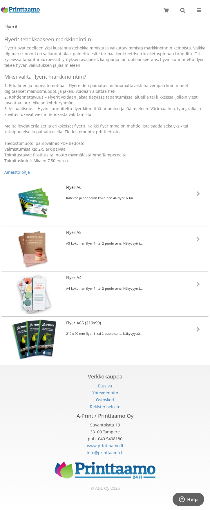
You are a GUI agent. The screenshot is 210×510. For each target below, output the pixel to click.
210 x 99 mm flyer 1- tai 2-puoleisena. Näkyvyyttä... (104, 333)
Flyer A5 (74, 232)
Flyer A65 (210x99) (83, 323)
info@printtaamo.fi (105, 452)
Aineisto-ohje (17, 172)
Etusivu (105, 386)
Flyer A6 (74, 187)
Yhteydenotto (105, 393)
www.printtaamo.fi (105, 445)
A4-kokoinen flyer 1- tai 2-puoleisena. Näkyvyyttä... (104, 288)
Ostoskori (105, 399)
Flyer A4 (74, 277)
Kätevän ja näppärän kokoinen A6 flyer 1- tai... (100, 198)
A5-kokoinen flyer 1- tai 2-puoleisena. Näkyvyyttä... (104, 243)
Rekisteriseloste (105, 406)
